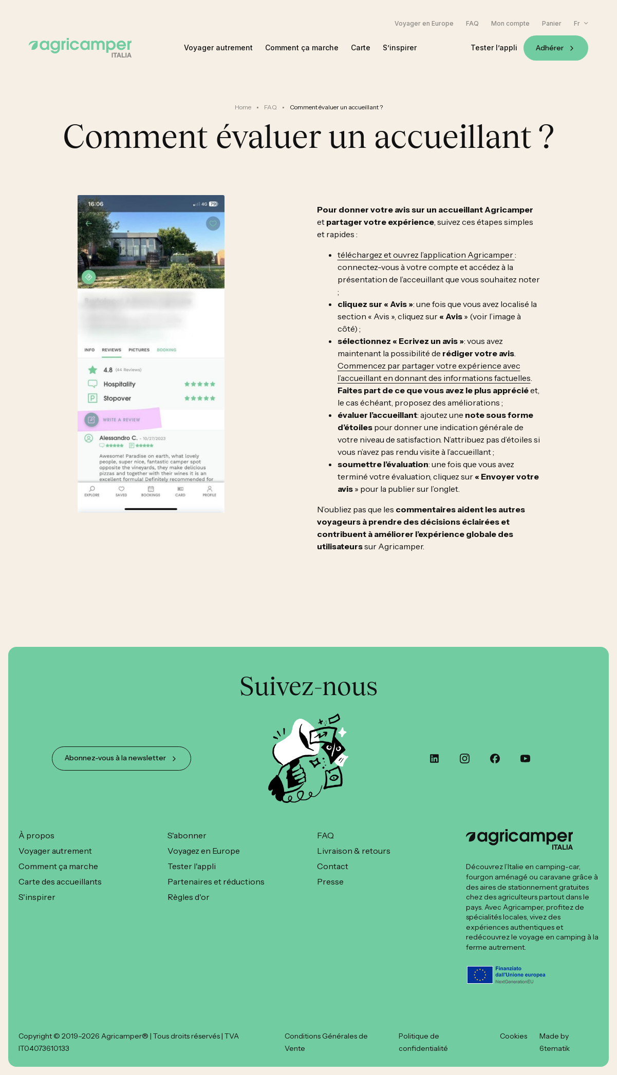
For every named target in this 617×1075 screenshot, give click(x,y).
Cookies (513, 1036)
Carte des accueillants (60, 881)
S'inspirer (36, 897)
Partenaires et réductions (216, 881)
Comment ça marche (302, 47)
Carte (360, 47)
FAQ (472, 24)
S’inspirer (400, 47)
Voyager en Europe (424, 24)
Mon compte (510, 24)
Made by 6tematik (554, 1042)
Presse (330, 881)
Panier (552, 24)
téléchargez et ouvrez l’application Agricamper (426, 254)
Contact (332, 866)
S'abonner (187, 835)
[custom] (434, 758)
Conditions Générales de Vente (326, 1042)
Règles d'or (188, 897)
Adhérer (550, 47)
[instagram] (465, 758)
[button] (581, 23)
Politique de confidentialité (423, 1042)
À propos (36, 835)
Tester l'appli (191, 866)
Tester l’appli (494, 47)
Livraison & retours (353, 851)
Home (243, 107)
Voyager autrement (218, 47)
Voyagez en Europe (203, 851)
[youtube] (525, 758)
